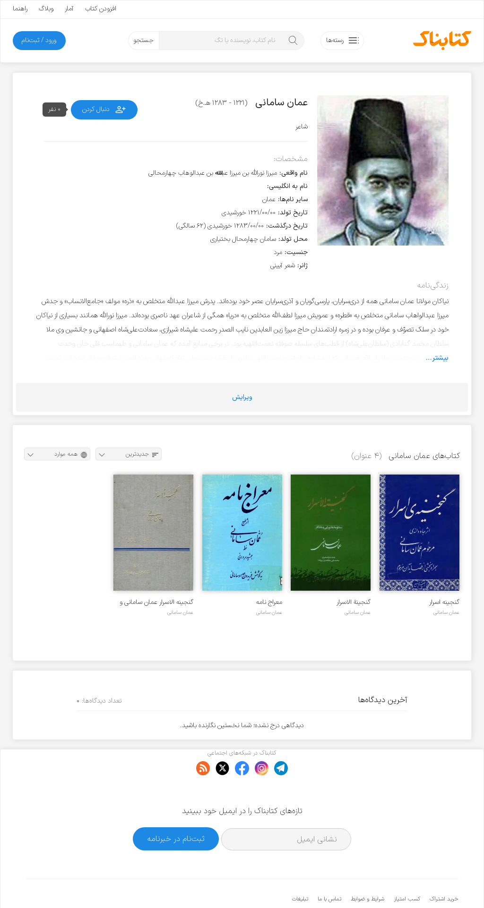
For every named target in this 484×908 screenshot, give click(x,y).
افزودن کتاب (100, 9)
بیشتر (440, 358)
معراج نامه (269, 602)
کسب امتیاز (407, 870)
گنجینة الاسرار (354, 602)
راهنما (20, 9)
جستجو (143, 40)
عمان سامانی (446, 612)
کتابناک (408, 885)
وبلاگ (46, 9)
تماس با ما (329, 870)
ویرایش (242, 397)
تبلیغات (300, 870)
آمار (69, 9)
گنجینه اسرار (444, 602)
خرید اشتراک (444, 870)
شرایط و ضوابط (367, 870)
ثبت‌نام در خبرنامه (176, 809)
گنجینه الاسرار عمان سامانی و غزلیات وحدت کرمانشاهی (156, 602)
